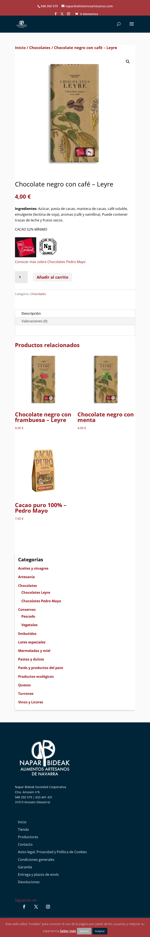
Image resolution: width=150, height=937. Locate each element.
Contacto (25, 844)
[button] (128, 61)
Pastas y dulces (31, 659)
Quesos (24, 685)
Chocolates (39, 47)
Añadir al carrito (52, 277)
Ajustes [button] (84, 931)
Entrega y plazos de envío (38, 874)
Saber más (68, 931)
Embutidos (27, 633)
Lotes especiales (31, 642)
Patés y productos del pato (40, 667)
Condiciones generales (36, 859)
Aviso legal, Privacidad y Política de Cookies (52, 852)
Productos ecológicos (36, 676)
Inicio (20, 47)
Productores (28, 837)
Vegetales (29, 625)
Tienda (23, 829)
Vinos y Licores (30, 702)
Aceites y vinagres (33, 568)
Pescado (28, 616)
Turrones (25, 693)
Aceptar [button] (100, 931)
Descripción (31, 313)
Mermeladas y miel (34, 650)
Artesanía (26, 577)
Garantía (25, 867)
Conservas (27, 609)
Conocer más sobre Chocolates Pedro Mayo (50, 261)
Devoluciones (29, 882)
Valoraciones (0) (34, 321)
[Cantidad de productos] (21, 277)
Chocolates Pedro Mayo (41, 601)
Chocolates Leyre (35, 592)
